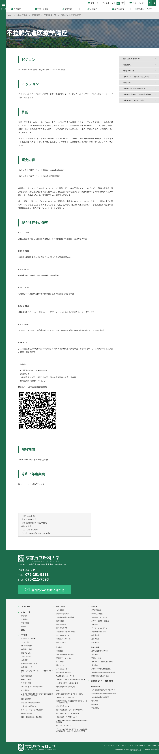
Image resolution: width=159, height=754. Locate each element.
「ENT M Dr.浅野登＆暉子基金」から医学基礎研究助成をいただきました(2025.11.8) (72, 730)
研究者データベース (63, 639)
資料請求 (94, 624)
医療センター (61, 665)
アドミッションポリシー (100, 628)
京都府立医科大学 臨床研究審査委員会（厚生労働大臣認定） (71, 701)
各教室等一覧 (95, 686)
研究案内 (59, 647)
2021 (23, 630)
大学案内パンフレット (99, 617)
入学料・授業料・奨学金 (100, 621)
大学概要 (24, 635)
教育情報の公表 (26, 667)
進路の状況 (95, 639)
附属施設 (94, 704)
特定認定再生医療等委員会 (66, 687)
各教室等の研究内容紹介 (65, 654)
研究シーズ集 (128, 71)
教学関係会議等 (26, 713)
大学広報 (24, 660)
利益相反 (127, 65)
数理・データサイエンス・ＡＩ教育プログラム (37, 671)
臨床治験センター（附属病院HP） (68, 713)
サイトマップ (126, 745)
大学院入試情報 (97, 614)
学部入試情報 (96, 610)
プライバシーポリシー (109, 745)
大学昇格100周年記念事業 (30, 702)
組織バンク (60, 690)
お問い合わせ (138, 3)
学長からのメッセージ (29, 638)
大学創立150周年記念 (29, 706)
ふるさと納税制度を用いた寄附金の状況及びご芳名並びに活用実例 (37, 694)
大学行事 (24, 616)
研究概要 (59, 651)
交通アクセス (26, 653)
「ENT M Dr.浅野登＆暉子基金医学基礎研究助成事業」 (72, 721)
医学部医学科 (61, 624)
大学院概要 (60, 610)
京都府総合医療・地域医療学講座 (137, 94)
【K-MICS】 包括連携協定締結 (136, 76)
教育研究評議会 (26, 676)
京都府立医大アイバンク (65, 697)
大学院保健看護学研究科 (65, 617)
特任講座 (94, 701)
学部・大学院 (60, 606)
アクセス (94, 3)
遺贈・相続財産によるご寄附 (31, 717)
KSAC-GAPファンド (63, 726)
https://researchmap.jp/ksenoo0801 (32, 387)
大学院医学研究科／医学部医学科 (103, 690)
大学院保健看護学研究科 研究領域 (103, 693)
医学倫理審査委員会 (63, 672)
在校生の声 (95, 635)
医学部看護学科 (62, 628)
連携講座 (127, 82)
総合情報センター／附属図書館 (102, 681)
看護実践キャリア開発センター (67, 717)
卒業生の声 (95, 642)
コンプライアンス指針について (32, 687)
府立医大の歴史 (26, 646)
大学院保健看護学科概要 (100, 697)
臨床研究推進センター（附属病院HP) (69, 710)
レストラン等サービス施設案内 (32, 710)
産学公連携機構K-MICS (133, 59)
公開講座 (24, 619)
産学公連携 (95, 647)
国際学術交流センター (29, 663)
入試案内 (94, 606)
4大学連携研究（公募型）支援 (67, 683)
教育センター (61, 642)
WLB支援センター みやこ (65, 676)
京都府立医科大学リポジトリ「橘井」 (69, 694)
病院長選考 (25, 690)
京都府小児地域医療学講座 (134, 88)
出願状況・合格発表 (98, 631)
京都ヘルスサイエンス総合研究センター (70, 679)
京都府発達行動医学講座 (133, 100)
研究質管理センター (63, 706)
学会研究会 (25, 623)
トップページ (25, 606)
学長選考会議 (26, 683)
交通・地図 (139, 745)
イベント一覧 (25, 612)
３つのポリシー (26, 642)
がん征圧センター (62, 669)
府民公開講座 (26, 699)
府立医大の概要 (26, 649)
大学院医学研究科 (62, 614)
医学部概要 (60, 621)
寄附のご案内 (26, 679)
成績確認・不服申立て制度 (66, 631)
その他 (23, 626)
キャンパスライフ (62, 635)
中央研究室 (60, 661)
